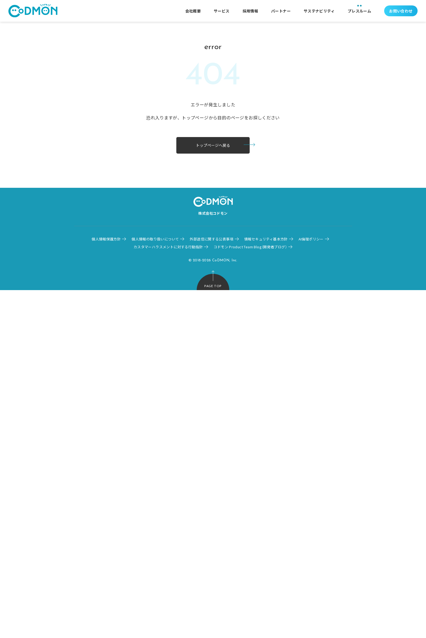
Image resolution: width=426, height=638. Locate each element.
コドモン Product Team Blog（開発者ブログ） (250, 246)
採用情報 (250, 11)
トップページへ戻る (213, 145)
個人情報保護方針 (106, 239)
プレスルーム (359, 11)
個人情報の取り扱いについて (155, 239)
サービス (222, 11)
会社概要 (193, 11)
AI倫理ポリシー (311, 239)
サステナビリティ (319, 11)
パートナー (281, 11)
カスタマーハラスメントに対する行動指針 (168, 246)
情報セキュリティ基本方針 (266, 239)
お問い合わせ (400, 11)
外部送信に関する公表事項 (211, 239)
